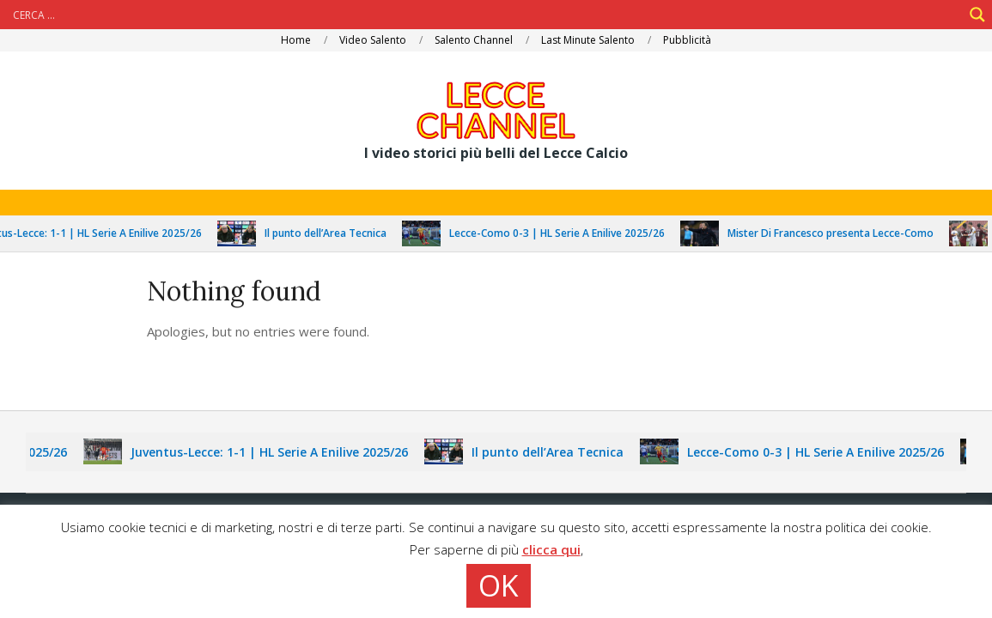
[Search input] (486, 14)
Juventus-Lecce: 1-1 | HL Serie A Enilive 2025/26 (277, 452)
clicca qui (551, 549)
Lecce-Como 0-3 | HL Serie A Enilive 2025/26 (564, 233)
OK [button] (498, 585)
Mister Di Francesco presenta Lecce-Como (838, 233)
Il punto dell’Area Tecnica (333, 233)
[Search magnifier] (977, 14)
